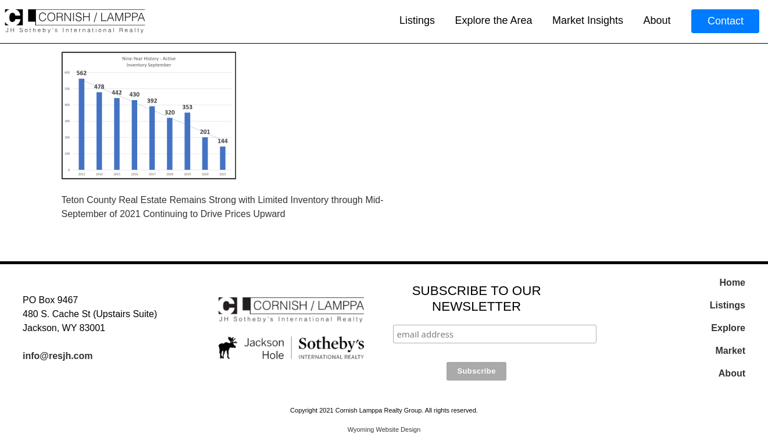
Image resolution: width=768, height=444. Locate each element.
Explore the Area (493, 20)
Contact (726, 21)
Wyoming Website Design (384, 429)
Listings (417, 20)
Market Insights (587, 20)
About (656, 20)
